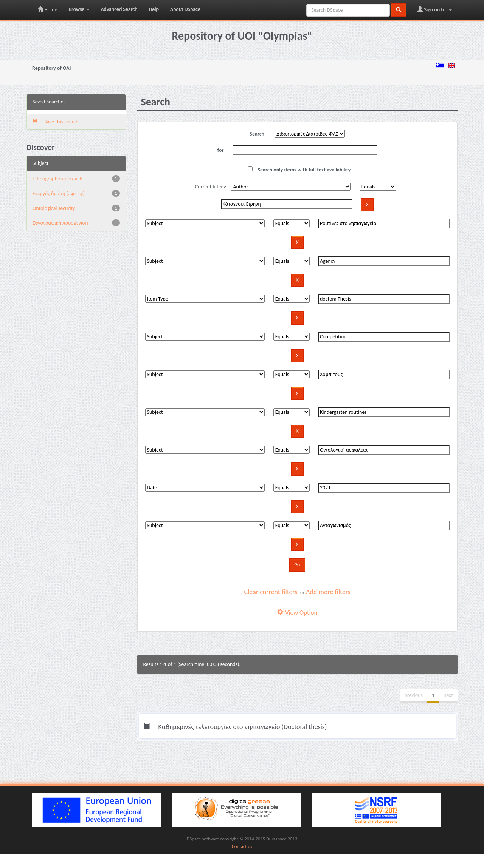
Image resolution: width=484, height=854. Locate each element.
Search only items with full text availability (299, 169)
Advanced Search (119, 9)
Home (47, 9)
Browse (78, 9)
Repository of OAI (51, 68)
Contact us (242, 846)
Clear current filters (271, 592)
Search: (258, 134)
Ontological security (54, 208)
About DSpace (185, 9)
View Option (297, 613)
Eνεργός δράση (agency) (59, 193)
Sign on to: (434, 9)
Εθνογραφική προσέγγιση (60, 223)
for (220, 150)
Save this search (55, 122)
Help (154, 9)
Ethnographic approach (57, 179)
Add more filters (328, 592)
